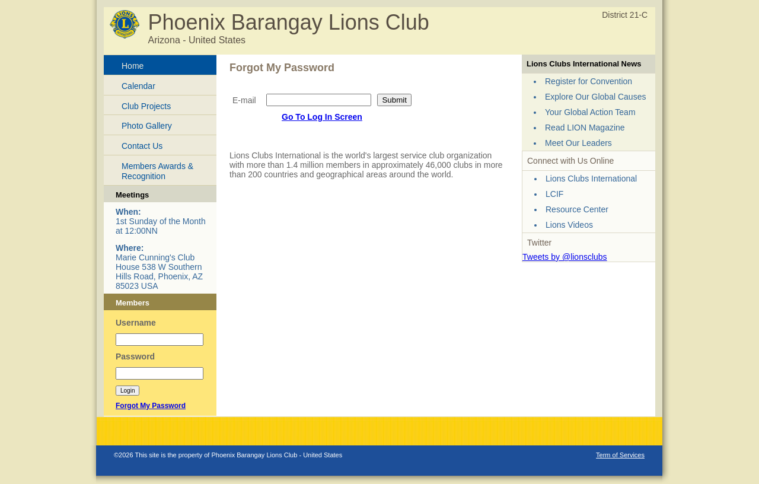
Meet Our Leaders (578, 143)
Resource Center (577, 209)
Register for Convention (588, 81)
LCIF (554, 194)
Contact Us (142, 146)
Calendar (138, 86)
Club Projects (146, 106)
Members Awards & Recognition (157, 171)
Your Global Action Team (590, 112)
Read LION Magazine (585, 127)
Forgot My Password (151, 406)
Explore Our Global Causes (595, 96)
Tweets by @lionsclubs (564, 257)
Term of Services (620, 454)
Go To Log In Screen (322, 117)
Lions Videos (569, 225)
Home (132, 66)
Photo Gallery (147, 125)
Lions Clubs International (591, 178)
